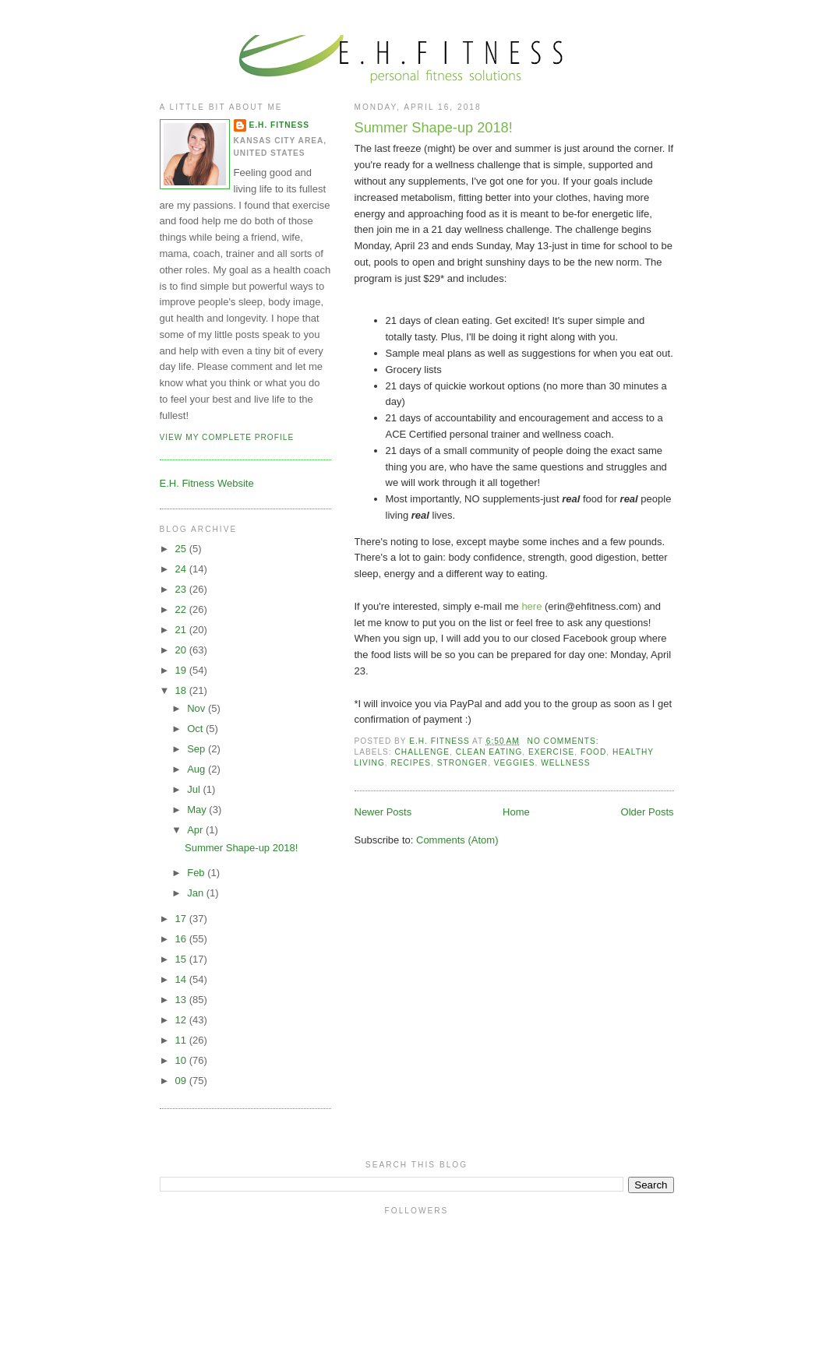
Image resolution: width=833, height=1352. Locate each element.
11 (182, 1040)
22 (182, 609)
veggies (514, 763)
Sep (197, 749)
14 (182, 979)
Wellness (565, 763)
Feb (197, 872)
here (533, 606)
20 (182, 650)
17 (182, 918)
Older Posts (647, 812)
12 (182, 1020)
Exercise (551, 752)
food (593, 752)
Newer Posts (383, 812)
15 (182, 959)
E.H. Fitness (279, 125)
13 (182, 999)
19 (182, 670)
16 (182, 939)
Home (516, 812)
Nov (197, 708)
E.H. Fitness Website (207, 483)
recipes (410, 763)
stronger (463, 763)
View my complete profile (227, 437)
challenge (422, 752)
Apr (196, 830)
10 (182, 1060)
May (198, 809)
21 (182, 630)
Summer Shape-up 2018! (434, 128)
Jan (196, 893)
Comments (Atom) (457, 840)
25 (182, 549)
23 (182, 589)
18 (182, 690)
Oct (196, 728)
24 (182, 569)
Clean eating (489, 752)
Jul (195, 789)
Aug (197, 769)
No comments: (565, 741)
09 (182, 1080)
